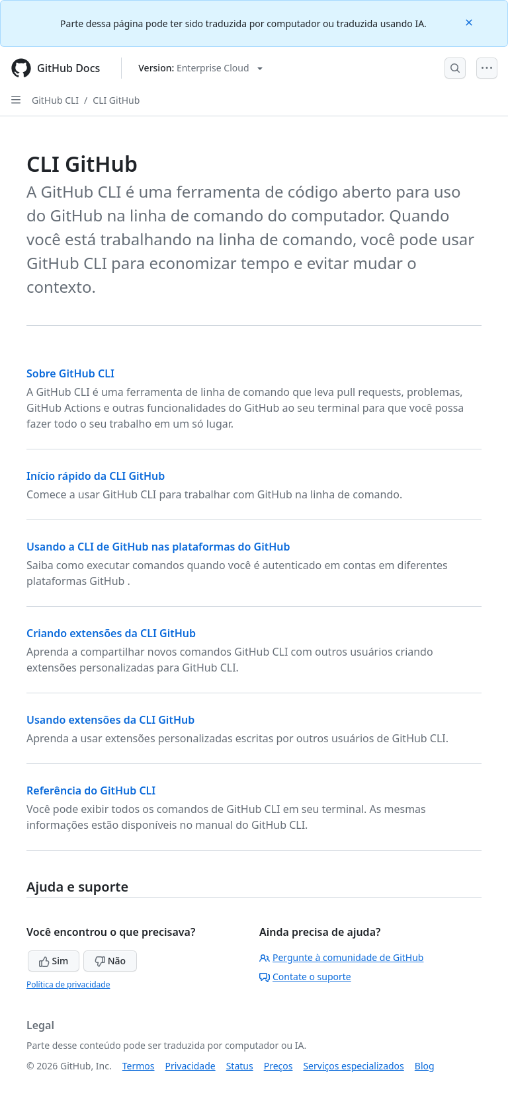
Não (110, 960)
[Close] (470, 21)
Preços (278, 1065)
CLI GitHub (116, 100)
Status (239, 1065)
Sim (53, 960)
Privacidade (190, 1065)
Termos (138, 1065)
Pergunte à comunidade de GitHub (341, 957)
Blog (425, 1065)
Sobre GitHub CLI (70, 373)
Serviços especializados (353, 1065)
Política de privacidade (68, 984)
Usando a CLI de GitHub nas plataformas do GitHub (158, 546)
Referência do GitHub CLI (90, 790)
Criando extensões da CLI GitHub (111, 633)
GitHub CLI (55, 100)
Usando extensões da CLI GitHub (110, 719)
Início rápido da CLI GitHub (95, 476)
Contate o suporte (305, 976)
